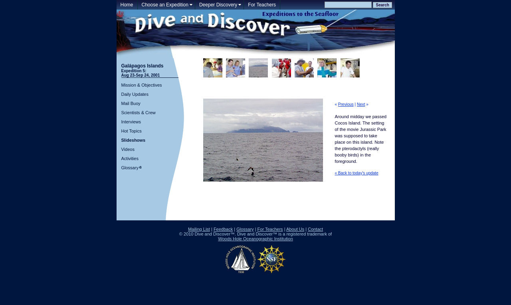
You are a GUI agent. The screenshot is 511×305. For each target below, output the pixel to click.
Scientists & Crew (138, 112)
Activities (130, 158)
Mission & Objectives (141, 85)
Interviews (131, 121)
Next (361, 104)
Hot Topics (131, 131)
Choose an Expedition (165, 5)
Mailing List (199, 229)
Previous (346, 104)
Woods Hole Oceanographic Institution (255, 238)
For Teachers (262, 5)
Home (127, 5)
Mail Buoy (131, 103)
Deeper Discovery (218, 5)
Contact (315, 229)
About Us (295, 229)
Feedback (223, 229)
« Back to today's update (356, 173)
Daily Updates (135, 94)
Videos (128, 149)
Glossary (130, 167)
